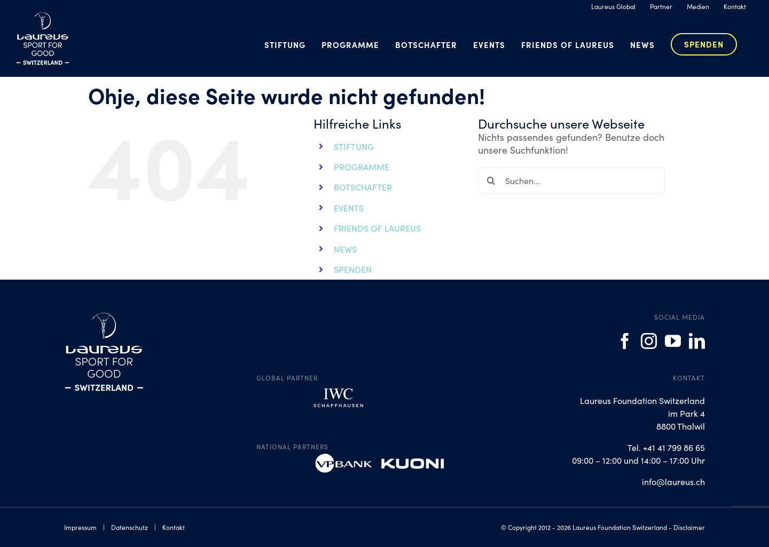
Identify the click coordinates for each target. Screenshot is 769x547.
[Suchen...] (571, 180)
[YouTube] (673, 341)
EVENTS (349, 207)
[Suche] (491, 180)
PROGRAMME (361, 166)
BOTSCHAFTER (363, 187)
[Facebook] (625, 341)
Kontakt (173, 527)
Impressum (80, 527)
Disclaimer (689, 527)
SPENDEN (353, 269)
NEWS (345, 249)
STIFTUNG (354, 146)
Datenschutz (129, 527)
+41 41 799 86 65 (674, 447)
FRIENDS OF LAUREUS (377, 228)
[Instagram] (649, 341)
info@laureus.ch (673, 481)
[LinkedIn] (697, 341)
